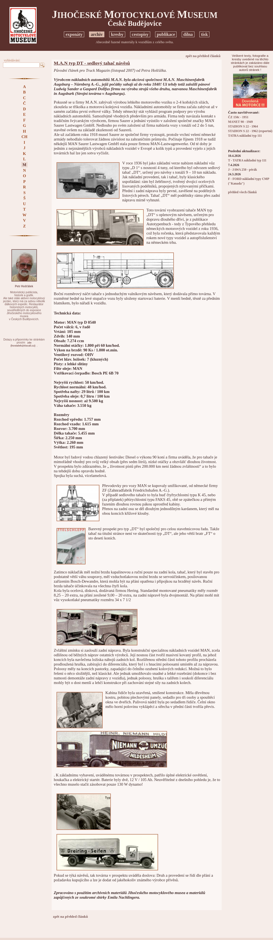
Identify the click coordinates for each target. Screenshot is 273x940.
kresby (117, 34)
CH (24, 137)
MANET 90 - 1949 (240, 122)
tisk (204, 34)
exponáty (74, 34)
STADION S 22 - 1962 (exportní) (250, 131)
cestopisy (140, 34)
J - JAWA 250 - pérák (242, 169)
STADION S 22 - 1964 (243, 126)
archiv (97, 34)
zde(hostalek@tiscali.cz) (23, 344)
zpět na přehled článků (203, 56)
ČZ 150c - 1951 (238, 117)
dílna (188, 34)
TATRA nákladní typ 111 (245, 136)
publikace (166, 34)
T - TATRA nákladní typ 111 (247, 160)
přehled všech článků (242, 192)
